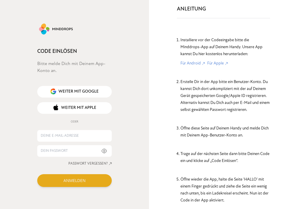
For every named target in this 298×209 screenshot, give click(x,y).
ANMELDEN (74, 180)
